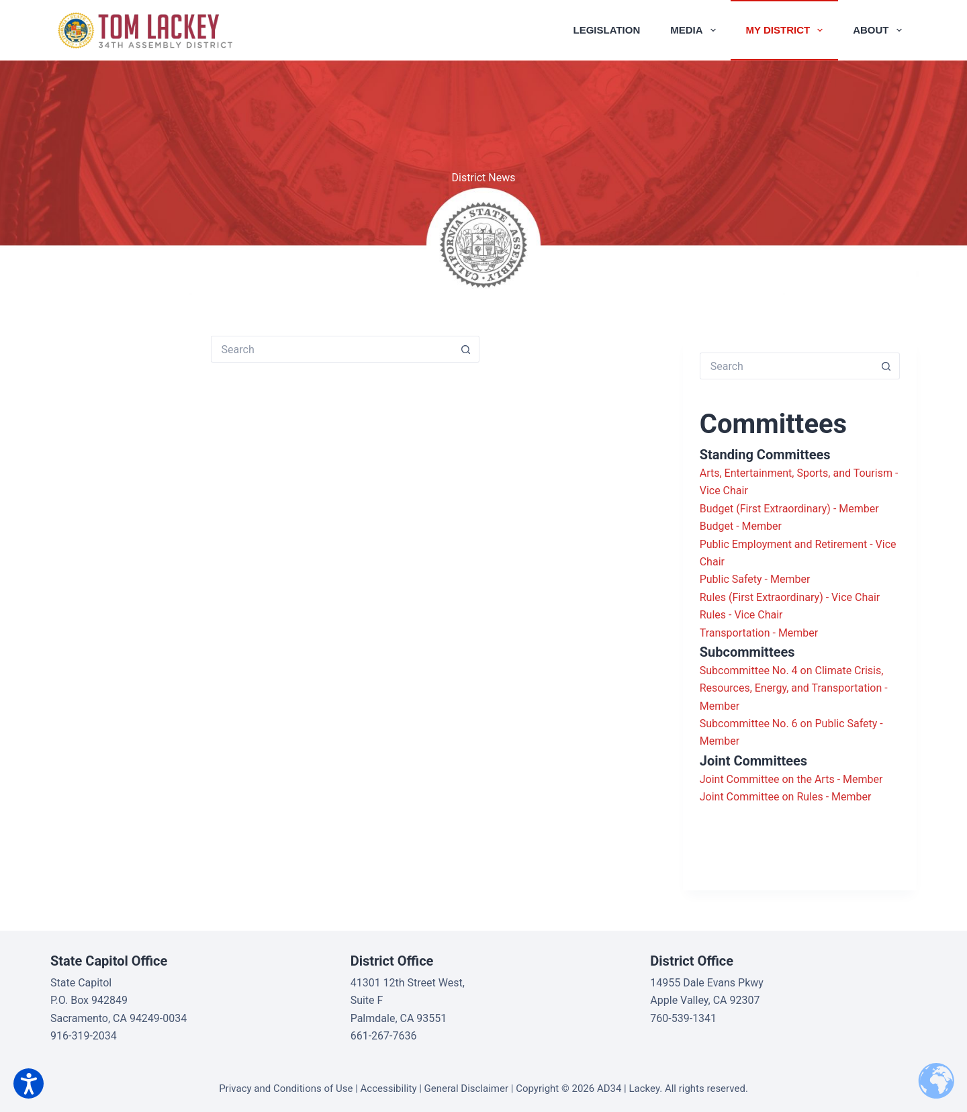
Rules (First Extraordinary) (761, 597)
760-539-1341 (683, 1018)
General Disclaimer (466, 1088)
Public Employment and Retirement (784, 544)
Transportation (735, 633)
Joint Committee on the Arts (767, 779)
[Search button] (466, 349)
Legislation (607, 30)
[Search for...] (332, 349)
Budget (717, 526)
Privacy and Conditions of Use (286, 1088)
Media (695, 30)
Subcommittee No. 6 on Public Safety (789, 723)
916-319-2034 (83, 1035)
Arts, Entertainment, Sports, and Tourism (796, 473)
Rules (713, 614)
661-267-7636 (384, 1035)
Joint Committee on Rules (761, 796)
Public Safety (731, 579)
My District (787, 30)
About (880, 30)
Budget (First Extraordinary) (765, 508)
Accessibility (389, 1088)
